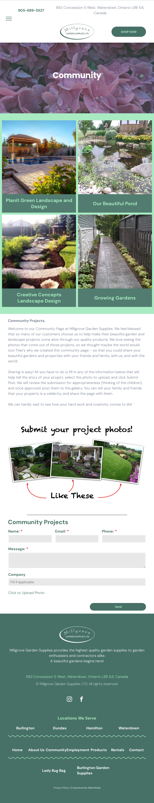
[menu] (9, 18)
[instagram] (70, 699)
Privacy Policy (61, 787)
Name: (14, 531)
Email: (60, 531)
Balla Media (94, 787)
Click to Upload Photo (26, 592)
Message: (16, 549)
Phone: (108, 531)
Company (16, 574)
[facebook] (82, 699)
